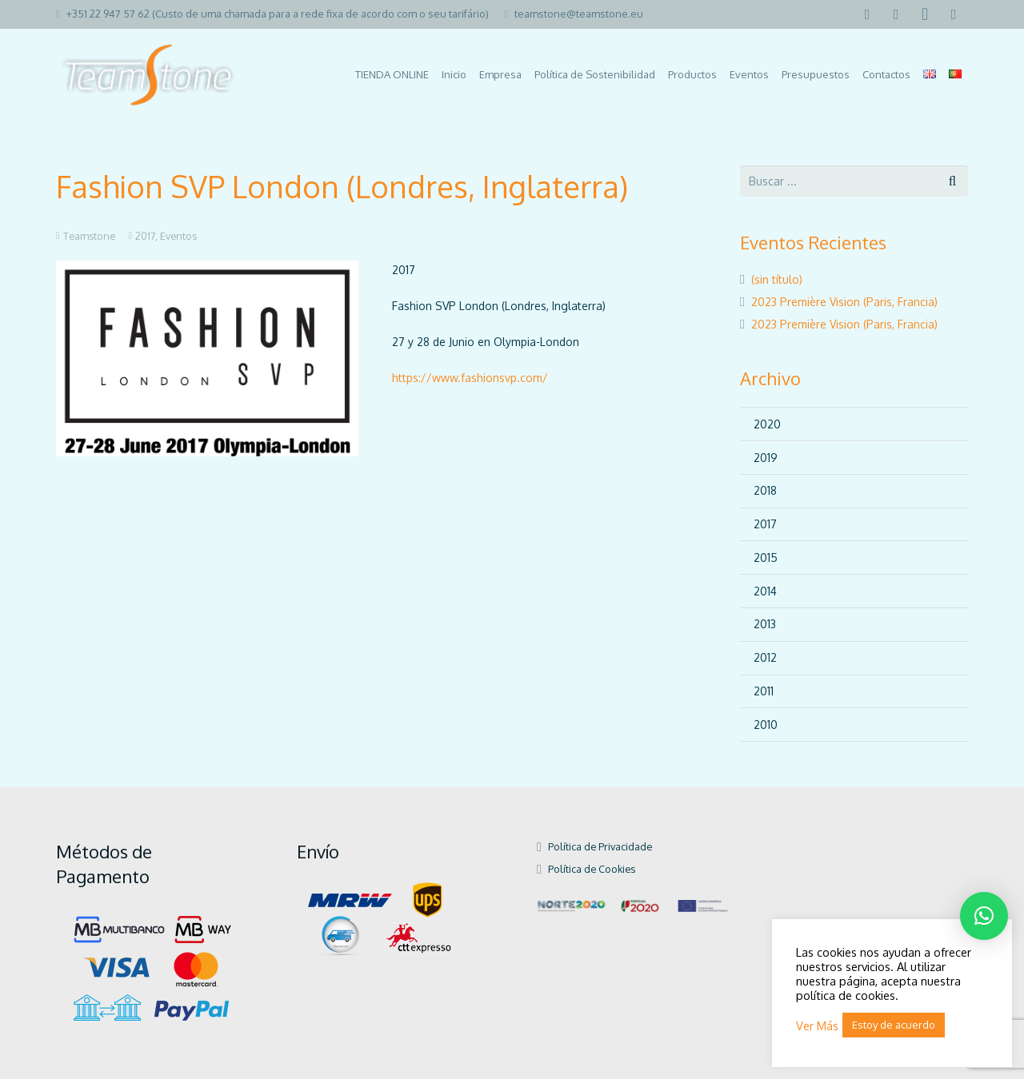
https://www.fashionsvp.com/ (470, 377)
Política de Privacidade (600, 846)
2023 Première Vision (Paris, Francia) (844, 302)
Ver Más (817, 1025)
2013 (765, 624)
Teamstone (89, 235)
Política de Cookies (591, 868)
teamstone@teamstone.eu (578, 13)
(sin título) (776, 279)
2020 (767, 424)
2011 (764, 691)
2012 (765, 657)
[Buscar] (952, 181)
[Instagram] (924, 14)
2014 (765, 591)
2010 (766, 724)
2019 (766, 457)
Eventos (178, 235)
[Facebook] (867, 14)
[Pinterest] (953, 14)
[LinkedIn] (896, 14)
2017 (145, 235)
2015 (766, 557)
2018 (765, 490)
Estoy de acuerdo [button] (893, 1024)
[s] (854, 181)
